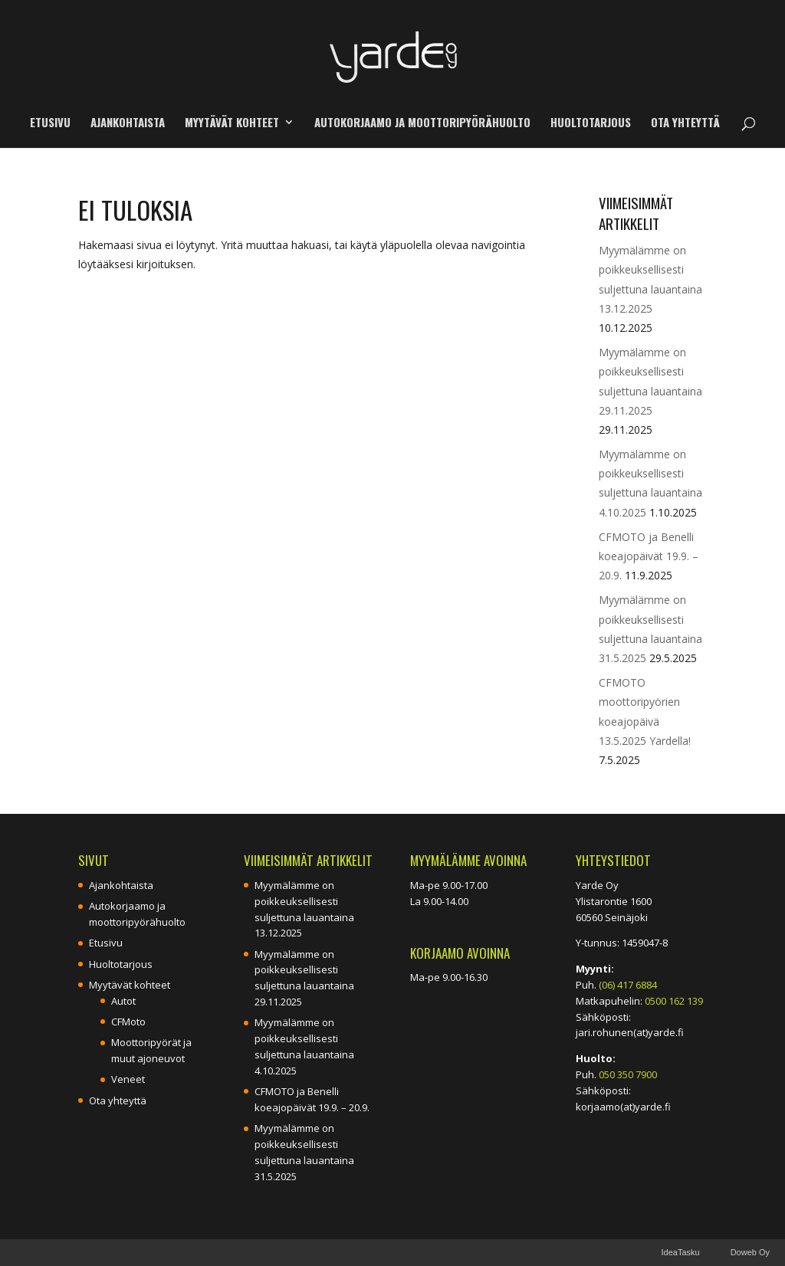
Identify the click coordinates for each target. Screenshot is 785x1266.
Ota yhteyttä (685, 123)
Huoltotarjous (590, 123)
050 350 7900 (628, 1074)
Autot (123, 1001)
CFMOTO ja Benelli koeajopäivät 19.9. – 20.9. (648, 556)
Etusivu (50, 123)
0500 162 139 (674, 1001)
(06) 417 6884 (628, 985)
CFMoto (128, 1021)
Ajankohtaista (127, 123)
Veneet (128, 1079)
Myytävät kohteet (232, 123)
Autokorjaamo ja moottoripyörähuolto (422, 123)
